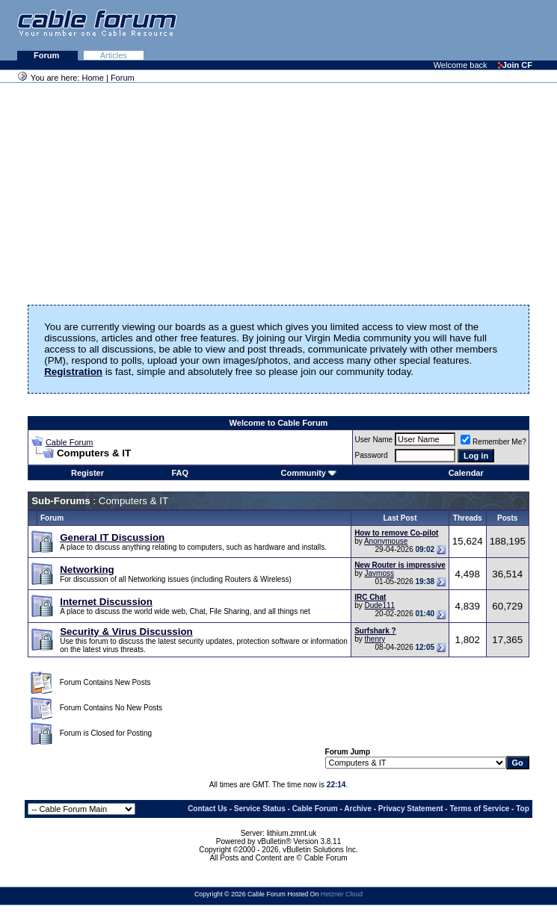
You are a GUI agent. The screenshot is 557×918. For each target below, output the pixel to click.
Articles (113, 55)
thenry (374, 639)
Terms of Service (479, 808)
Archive (358, 808)
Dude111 (379, 605)
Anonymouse (385, 541)
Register (87, 472)
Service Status (260, 808)
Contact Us (207, 808)
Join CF (515, 65)
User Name (374, 439)
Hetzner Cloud (342, 894)
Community (308, 472)
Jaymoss (378, 573)
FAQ (180, 472)
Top (522, 808)
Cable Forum (69, 442)
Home (93, 77)
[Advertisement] (375, 29)
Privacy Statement (410, 808)
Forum (47, 55)
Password (371, 455)
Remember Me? (493, 442)
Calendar (466, 472)
